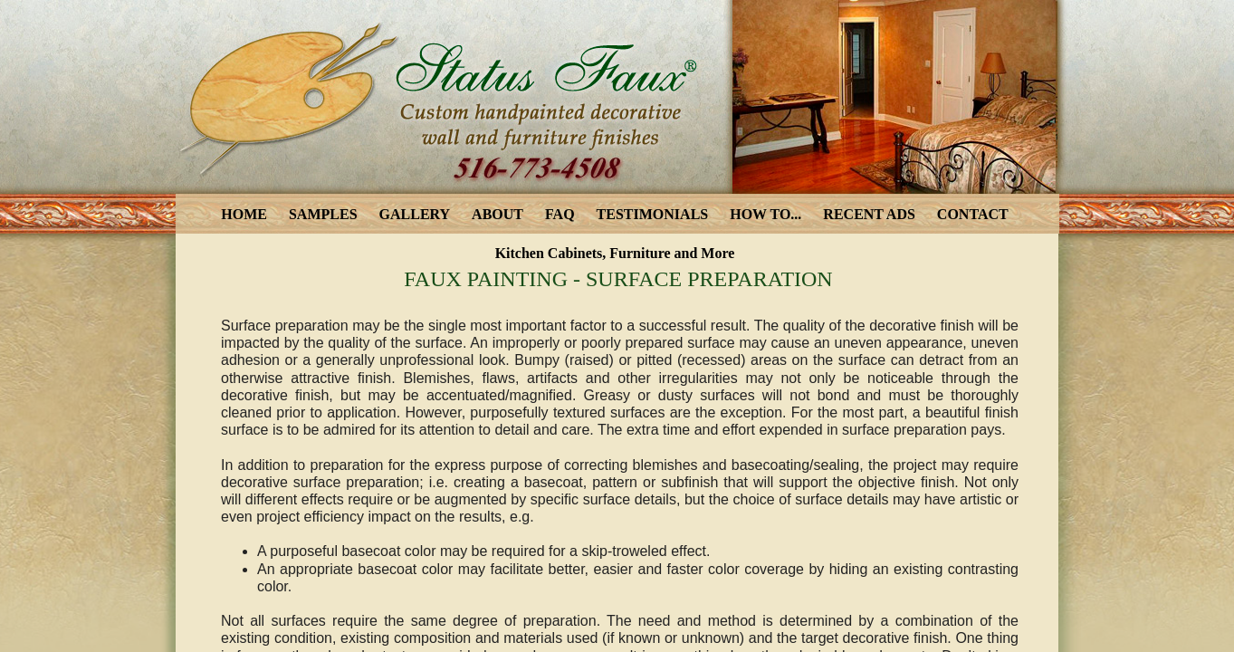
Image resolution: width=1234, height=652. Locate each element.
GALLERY (415, 214)
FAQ (560, 214)
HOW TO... (765, 214)
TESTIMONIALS (653, 214)
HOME (244, 214)
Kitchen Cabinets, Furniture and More (615, 253)
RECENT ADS (869, 214)
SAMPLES (323, 214)
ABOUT (497, 214)
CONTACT (973, 214)
